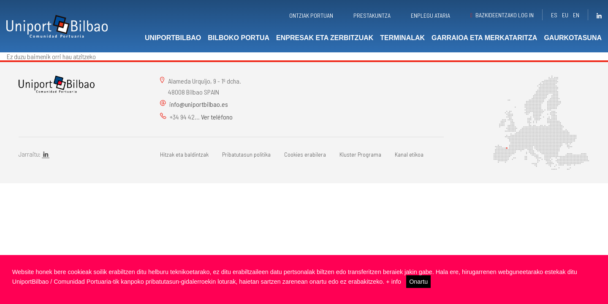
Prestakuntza (372, 15)
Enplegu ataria (430, 15)
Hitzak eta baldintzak (184, 154)
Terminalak (402, 37)
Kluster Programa (360, 154)
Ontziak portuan (311, 15)
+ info (393, 281)
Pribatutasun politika (246, 154)
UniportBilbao (173, 37)
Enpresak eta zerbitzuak (324, 37)
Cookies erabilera (305, 154)
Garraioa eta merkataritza (484, 37)
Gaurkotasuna (573, 37)
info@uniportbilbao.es (198, 104)
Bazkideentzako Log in (504, 15)
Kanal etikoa (409, 154)
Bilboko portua (238, 37)
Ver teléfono (217, 117)
